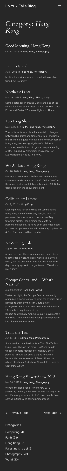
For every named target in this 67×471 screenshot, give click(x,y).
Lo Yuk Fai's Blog (20, 6)
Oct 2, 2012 (11, 204)
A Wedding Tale (18, 243)
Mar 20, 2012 (12, 382)
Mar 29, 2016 (12, 97)
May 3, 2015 (12, 126)
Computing (12, 432)
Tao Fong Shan (17, 121)
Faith (24, 126)
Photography (42, 51)
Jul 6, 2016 (11, 71)
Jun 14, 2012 (12, 338)
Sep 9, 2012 (11, 248)
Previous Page (16, 413)
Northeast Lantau (19, 92)
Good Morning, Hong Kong (27, 46)
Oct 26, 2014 (12, 171)
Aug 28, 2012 (12, 290)
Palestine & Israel (16, 448)
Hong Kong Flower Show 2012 (30, 377)
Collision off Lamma (21, 199)
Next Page (53, 413)
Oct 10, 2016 (12, 51)
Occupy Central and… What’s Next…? (29, 282)
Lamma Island (16, 66)
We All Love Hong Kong (25, 165)
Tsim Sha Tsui (16, 332)
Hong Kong (28, 51)
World (39, 290)
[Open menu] (60, 6)
